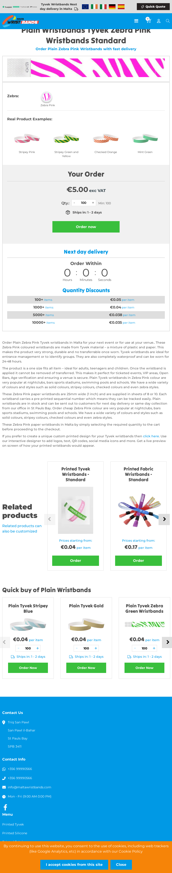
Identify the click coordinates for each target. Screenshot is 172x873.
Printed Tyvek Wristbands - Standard (75, 474)
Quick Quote (155, 6)
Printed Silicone (14, 833)
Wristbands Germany (112, 6)
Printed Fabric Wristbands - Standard (138, 474)
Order (75, 560)
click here (151, 436)
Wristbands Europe (85, 6)
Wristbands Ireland (94, 6)
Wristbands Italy (103, 6)
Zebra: (13, 96)
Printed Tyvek (13, 824)
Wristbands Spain (121, 6)
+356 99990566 (20, 769)
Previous (49, 519)
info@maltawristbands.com (29, 787)
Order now (86, 227)
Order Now (28, 668)
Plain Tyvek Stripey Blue (28, 608)
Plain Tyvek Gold (86, 605)
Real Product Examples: (29, 119)
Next (164, 519)
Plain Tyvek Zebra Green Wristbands (144, 608)
